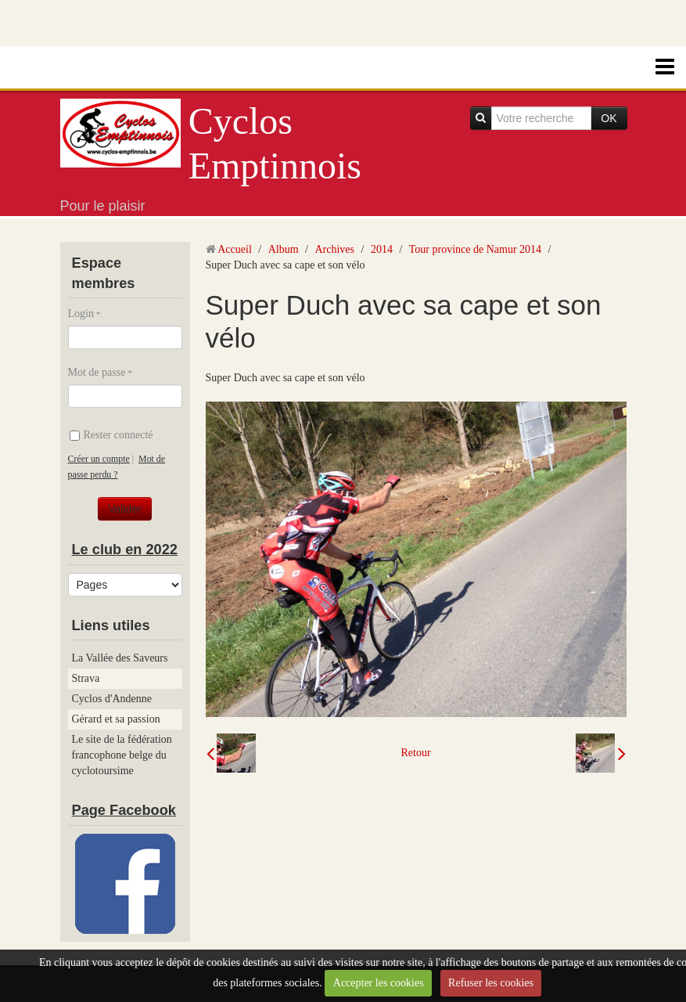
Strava (86, 678)
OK (608, 118)
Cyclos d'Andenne (112, 699)
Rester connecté (111, 435)
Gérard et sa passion (116, 719)
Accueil (234, 249)
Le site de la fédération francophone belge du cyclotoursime (122, 755)
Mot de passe (97, 372)
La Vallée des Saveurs (120, 658)
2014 (382, 249)
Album (283, 249)
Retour (415, 753)
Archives (334, 249)
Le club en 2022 (125, 549)
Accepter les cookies (378, 983)
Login (81, 313)
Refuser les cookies (490, 983)
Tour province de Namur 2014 (475, 249)
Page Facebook (124, 810)
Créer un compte (99, 458)
